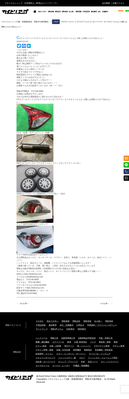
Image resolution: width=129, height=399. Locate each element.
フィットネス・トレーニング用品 (102, 358)
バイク (93, 342)
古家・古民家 (55, 346)
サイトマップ (42, 329)
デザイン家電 (118, 346)
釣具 (83, 362)
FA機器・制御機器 (81, 366)
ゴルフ (82, 358)
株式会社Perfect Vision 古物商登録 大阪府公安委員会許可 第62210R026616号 (70, 376)
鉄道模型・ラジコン (44, 354)
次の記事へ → (106, 303)
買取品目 (58, 11)
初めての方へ (42, 11)
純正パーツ (93, 362)
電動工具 (54, 338)
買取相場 (51, 11)
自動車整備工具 (68, 338)
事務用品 (88, 350)
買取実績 (78, 11)
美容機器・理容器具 (104, 350)
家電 (69, 342)
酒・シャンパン (84, 346)
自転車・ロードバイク (45, 362)
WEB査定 (82, 329)
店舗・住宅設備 (63, 350)
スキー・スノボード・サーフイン (71, 354)
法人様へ (72, 11)
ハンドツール (41, 338)
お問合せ (80, 325)
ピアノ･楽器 (41, 346)
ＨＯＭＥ (40, 321)
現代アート (69, 346)
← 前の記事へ (22, 303)
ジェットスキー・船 (67, 358)
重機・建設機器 (42, 342)
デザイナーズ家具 (102, 346)
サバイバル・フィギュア (100, 354)
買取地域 (65, 11)
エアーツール (58, 342)
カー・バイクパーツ (110, 362)
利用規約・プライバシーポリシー (102, 325)
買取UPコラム (57, 329)
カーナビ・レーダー (61, 366)
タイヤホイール (42, 366)
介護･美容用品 (80, 342)
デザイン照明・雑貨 (44, 350)
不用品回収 (86, 11)
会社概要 (106, 3)
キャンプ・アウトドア (68, 362)
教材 (116, 342)
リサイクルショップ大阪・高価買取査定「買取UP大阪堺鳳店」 (76, 379)
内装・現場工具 (106, 338)
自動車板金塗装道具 (87, 338)
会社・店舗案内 (103, 11)
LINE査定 (70, 329)
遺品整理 (94, 11)
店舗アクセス (118, 3)
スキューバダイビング (45, 358)
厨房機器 (77, 350)
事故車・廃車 (105, 342)
